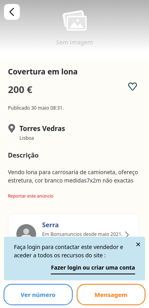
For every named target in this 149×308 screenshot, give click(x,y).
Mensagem (111, 294)
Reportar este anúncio (30, 196)
